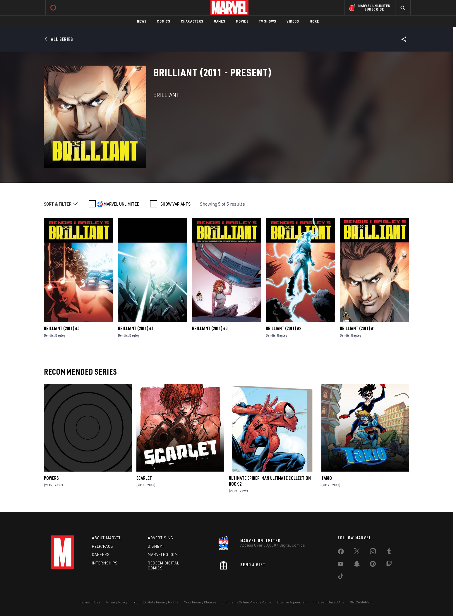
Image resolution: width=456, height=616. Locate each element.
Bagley (60, 335)
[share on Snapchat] (357, 565)
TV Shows (267, 21)
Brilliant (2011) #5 (61, 328)
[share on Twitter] (357, 552)
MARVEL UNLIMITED (122, 204)
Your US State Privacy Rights (155, 602)
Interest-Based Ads (328, 602)
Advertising (160, 537)
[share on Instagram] (373, 552)
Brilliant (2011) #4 (135, 328)
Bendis (49, 335)
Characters (192, 21)
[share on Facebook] (341, 553)
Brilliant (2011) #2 (283, 328)
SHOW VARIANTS (175, 204)
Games (219, 21)
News (142, 21)
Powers (51, 478)
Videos (293, 21)
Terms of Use (90, 602)
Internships (105, 563)
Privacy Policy (117, 602)
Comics (163, 21)
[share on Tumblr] (389, 552)
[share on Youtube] (341, 565)
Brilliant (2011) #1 (357, 328)
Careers (101, 554)
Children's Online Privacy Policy (246, 602)
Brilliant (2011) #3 (209, 328)
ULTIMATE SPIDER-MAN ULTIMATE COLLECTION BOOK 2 (270, 481)
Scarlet (144, 478)
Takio (326, 478)
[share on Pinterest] (373, 565)
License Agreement (292, 602)
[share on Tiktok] (341, 577)
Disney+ (156, 546)
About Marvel (106, 537)
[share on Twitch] (389, 565)
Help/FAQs (102, 546)
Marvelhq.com (163, 554)
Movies (242, 21)
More (314, 21)
